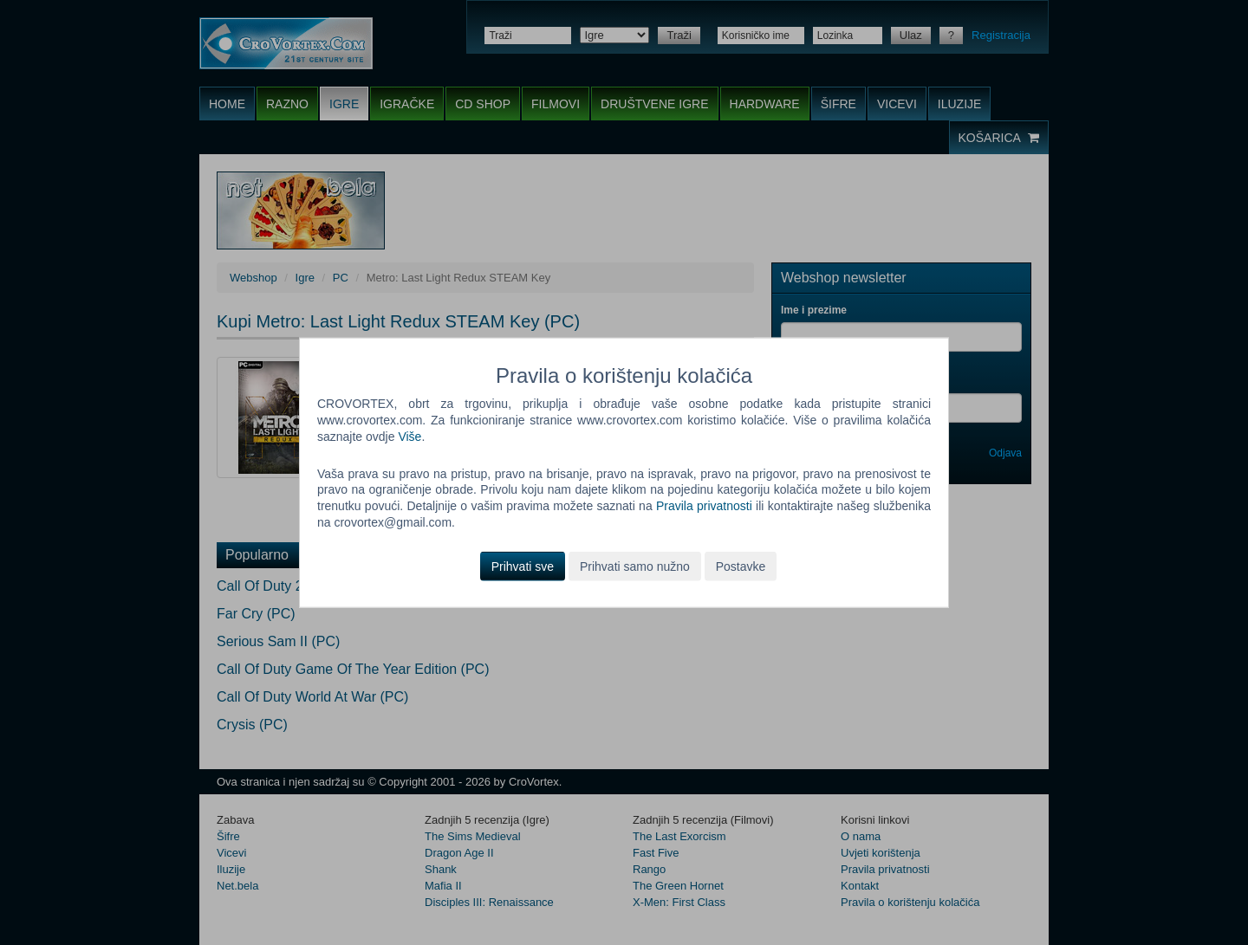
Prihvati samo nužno (635, 566)
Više (409, 436)
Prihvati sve (522, 566)
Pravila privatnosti (704, 506)
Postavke (741, 566)
